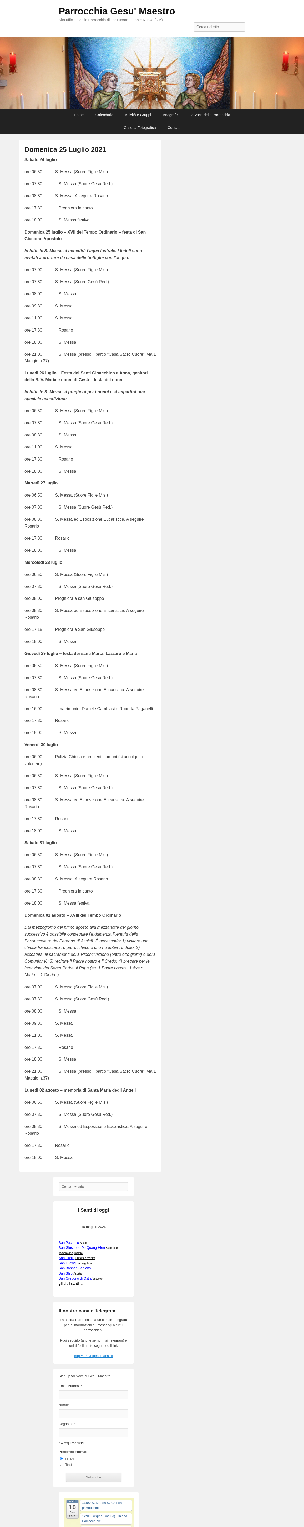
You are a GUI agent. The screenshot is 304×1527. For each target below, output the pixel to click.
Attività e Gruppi (138, 115)
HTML (70, 1459)
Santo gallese (85, 1263)
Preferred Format (72, 1452)
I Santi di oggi (93, 1210)
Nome (64, 1405)
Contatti (174, 128)
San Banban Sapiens (75, 1268)
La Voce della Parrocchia (209, 115)
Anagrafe (170, 115)
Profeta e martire (85, 1258)
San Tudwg (67, 1263)
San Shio (66, 1273)
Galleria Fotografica (140, 128)
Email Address (70, 1386)
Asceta (77, 1273)
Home (79, 115)
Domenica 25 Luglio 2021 (65, 149)
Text (68, 1465)
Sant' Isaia (66, 1258)
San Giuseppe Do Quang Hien (82, 1248)
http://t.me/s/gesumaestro (93, 1356)
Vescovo (98, 1278)
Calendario (104, 115)
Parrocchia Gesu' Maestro (117, 11)
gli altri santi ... (71, 1284)
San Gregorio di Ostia (75, 1278)
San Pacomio (69, 1243)
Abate (83, 1242)
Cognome (67, 1424)
